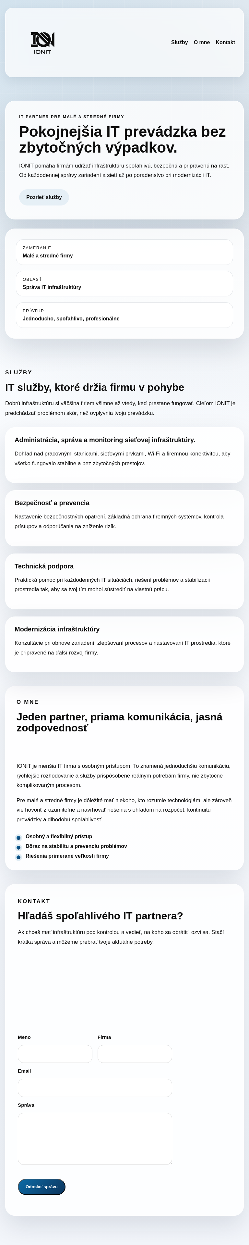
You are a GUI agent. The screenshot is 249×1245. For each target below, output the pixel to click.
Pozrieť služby (44, 197)
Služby (179, 42)
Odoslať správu (42, 1186)
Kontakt (225, 42)
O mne (202, 42)
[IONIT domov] (42, 42)
